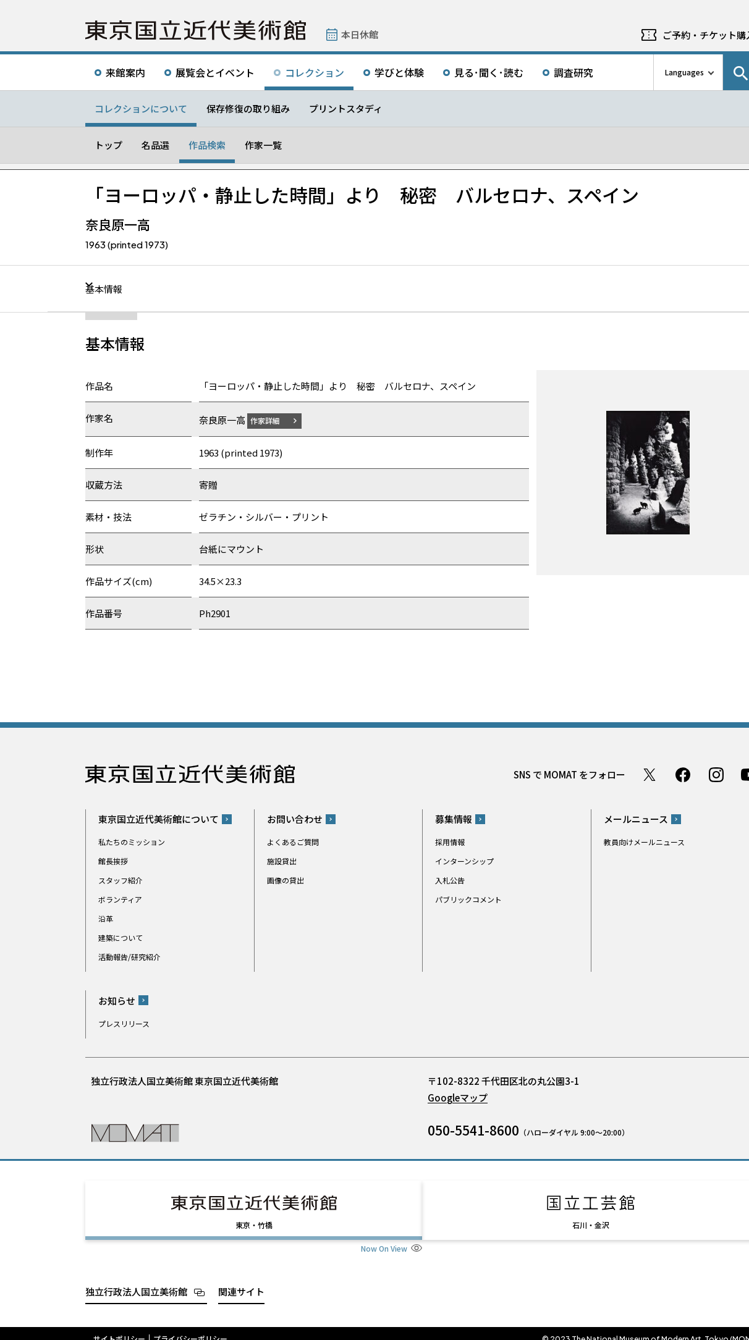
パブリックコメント (468, 899)
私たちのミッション (131, 841)
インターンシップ (464, 861)
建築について (120, 937)
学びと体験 (399, 72)
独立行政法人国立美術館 (136, 1279)
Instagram (716, 774)
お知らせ (116, 999)
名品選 (155, 144)
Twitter (649, 774)
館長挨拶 (113, 861)
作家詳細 (272, 420)
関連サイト (241, 1279)
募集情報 (453, 818)
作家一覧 (263, 144)
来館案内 (125, 72)
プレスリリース (124, 1023)
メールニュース (636, 818)
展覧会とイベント (215, 72)
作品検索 (207, 144)
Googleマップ (458, 1096)
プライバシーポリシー (190, 1327)
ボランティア (120, 899)
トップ (108, 144)
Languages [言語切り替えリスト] (684, 72)
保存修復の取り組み (248, 108)
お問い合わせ (295, 818)
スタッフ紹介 (120, 880)
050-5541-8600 (473, 1129)
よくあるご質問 (293, 841)
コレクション (314, 72)
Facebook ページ (683, 774)
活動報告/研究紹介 (129, 956)
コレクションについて (141, 108)
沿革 (105, 918)
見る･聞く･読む (488, 72)
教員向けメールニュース (644, 841)
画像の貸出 (285, 880)
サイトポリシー (119, 1327)
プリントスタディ (346, 108)
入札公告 (450, 880)
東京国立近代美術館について (158, 818)
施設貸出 (282, 861)
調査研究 (573, 72)
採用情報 (450, 841)
